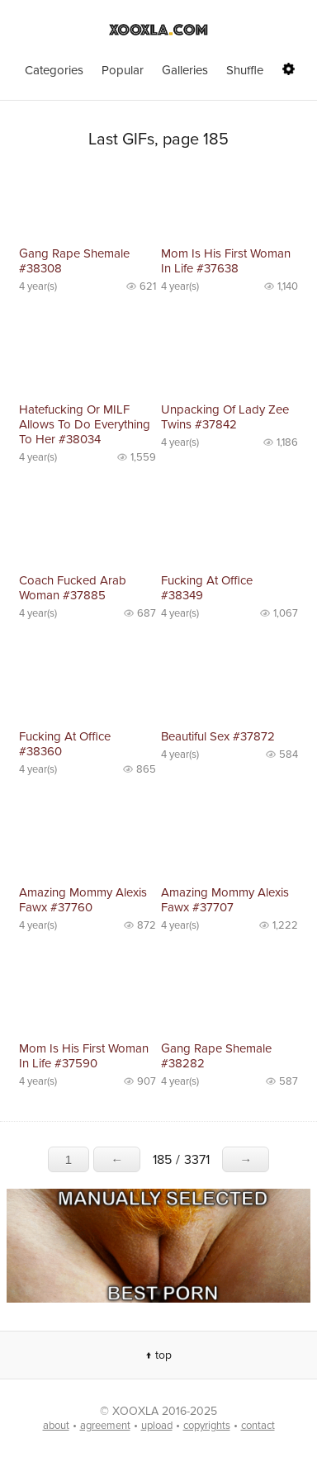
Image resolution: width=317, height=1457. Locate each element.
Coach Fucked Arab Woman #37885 (72, 588)
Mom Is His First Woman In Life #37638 (226, 261)
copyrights (206, 1425)
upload (157, 1425)
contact (258, 1425)
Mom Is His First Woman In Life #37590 (84, 1056)
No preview (87, 204)
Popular (123, 70)
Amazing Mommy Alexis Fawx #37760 (83, 900)
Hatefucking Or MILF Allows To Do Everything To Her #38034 (84, 424)
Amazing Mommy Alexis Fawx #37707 (225, 900)
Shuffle (244, 70)
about (56, 1425)
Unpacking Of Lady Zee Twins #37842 (225, 417)
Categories (54, 70)
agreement (105, 1425)
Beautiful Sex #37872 (218, 736)
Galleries (185, 70)
